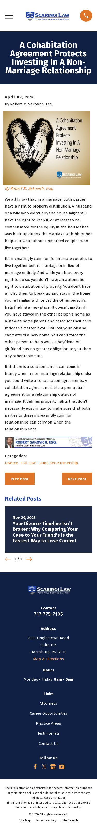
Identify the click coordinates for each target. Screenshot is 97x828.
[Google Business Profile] (53, 766)
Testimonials (48, 733)
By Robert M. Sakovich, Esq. (29, 188)
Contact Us (48, 743)
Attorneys (48, 703)
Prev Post (20, 478)
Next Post (77, 478)
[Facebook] (35, 766)
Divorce (11, 463)
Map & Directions (48, 658)
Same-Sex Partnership (58, 463)
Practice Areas (48, 723)
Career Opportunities (48, 713)
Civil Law (28, 463)
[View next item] (29, 559)
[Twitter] (44, 766)
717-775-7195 (48, 614)
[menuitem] (25, 820)
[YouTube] (61, 766)
